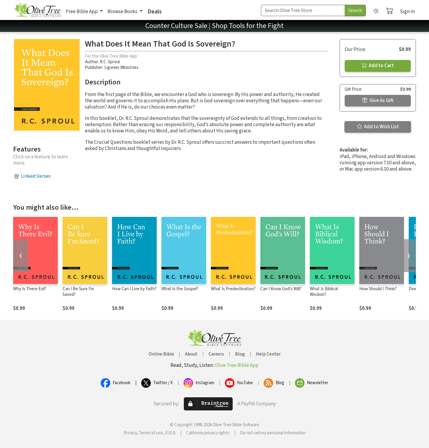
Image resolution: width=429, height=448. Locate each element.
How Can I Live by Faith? (134, 289)
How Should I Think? (378, 289)
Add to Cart (378, 65)
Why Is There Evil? (29, 289)
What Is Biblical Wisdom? (324, 292)
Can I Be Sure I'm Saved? (78, 292)
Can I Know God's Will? (280, 289)
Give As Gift (378, 100)
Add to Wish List (378, 126)
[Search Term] (303, 10)
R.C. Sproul (110, 62)
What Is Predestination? (233, 289)
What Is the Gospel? (179, 289)
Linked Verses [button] (36, 176)
